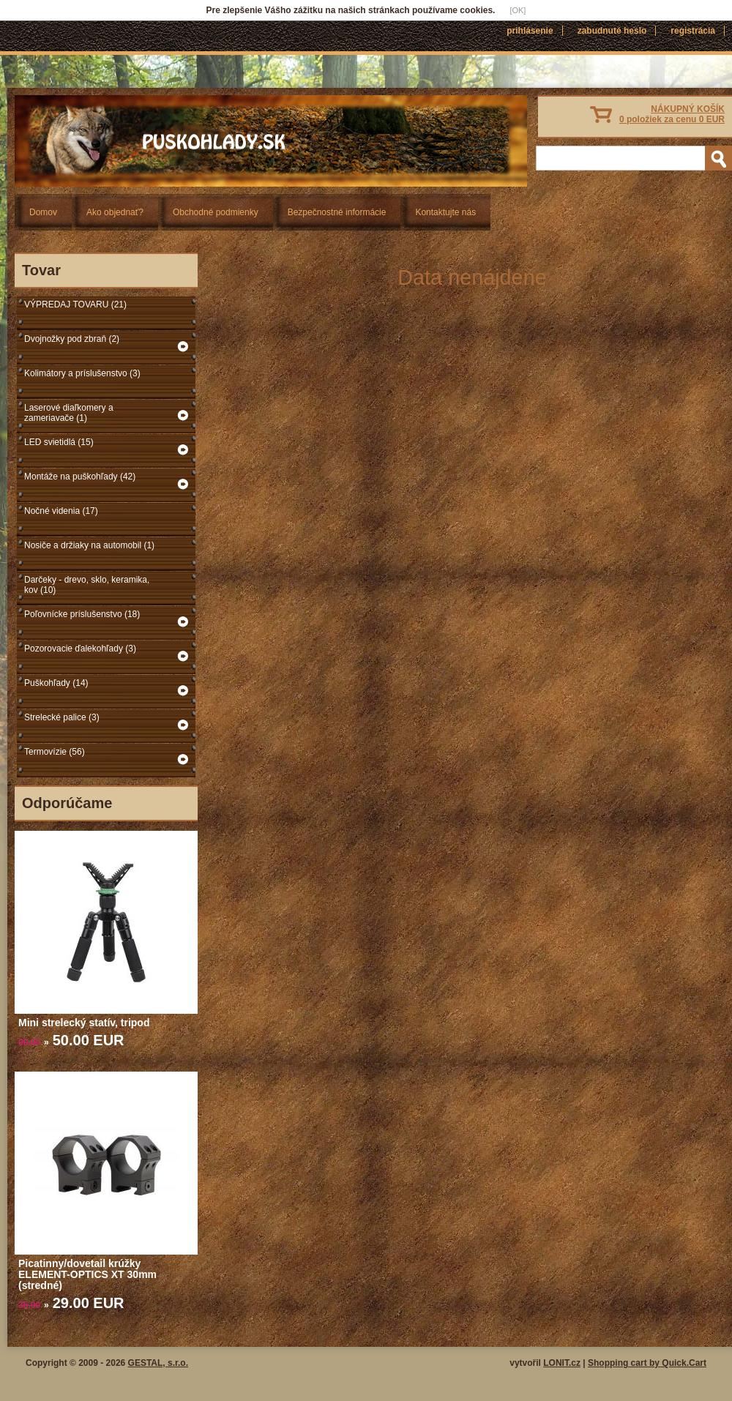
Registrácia (693, 31)
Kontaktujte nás (445, 212)
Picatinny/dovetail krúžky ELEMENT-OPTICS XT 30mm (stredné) (87, 1274)
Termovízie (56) (54, 752)
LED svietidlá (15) (59, 442)
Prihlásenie (530, 31)
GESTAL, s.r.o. (158, 1363)
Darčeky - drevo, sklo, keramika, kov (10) (86, 585)
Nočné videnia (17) (61, 511)
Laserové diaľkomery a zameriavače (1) (68, 413)
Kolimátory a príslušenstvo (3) (82, 373)
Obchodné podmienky (215, 212)
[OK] (517, 10)
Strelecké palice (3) (62, 717)
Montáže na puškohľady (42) (79, 476)
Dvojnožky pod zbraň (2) (71, 339)
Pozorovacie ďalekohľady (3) (80, 648)
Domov (43, 212)
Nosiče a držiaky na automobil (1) (89, 545)
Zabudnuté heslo (612, 31)
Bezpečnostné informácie (337, 212)
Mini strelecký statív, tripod (83, 1022)
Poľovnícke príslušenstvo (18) (82, 614)
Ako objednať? (114, 212)
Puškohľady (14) (56, 683)
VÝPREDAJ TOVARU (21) (75, 304)
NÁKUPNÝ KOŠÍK (672, 114)
